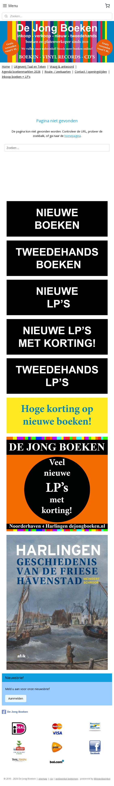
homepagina (72, 136)
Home (6, 66)
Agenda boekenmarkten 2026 (21, 72)
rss (51, 778)
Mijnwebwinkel (102, 778)
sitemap (42, 778)
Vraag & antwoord (62, 66)
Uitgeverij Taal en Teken (30, 66)
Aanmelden (15, 698)
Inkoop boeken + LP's (16, 77)
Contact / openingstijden (91, 72)
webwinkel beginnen (66, 778)
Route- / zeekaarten (58, 72)
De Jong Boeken (15, 711)
